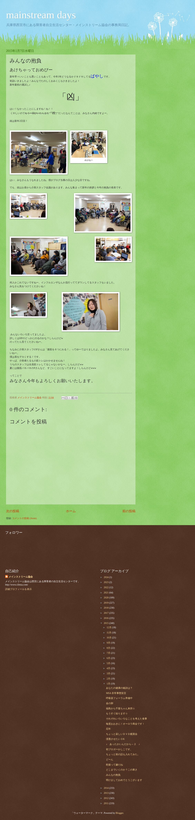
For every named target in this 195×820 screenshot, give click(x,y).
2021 (106, 592)
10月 (109, 637)
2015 (106, 623)
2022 (106, 587)
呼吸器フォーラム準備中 (119, 698)
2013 (106, 793)
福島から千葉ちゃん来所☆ (120, 708)
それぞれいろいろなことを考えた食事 (126, 718)
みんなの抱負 (113, 775)
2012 (106, 798)
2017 (106, 613)
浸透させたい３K (115, 739)
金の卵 (109, 703)
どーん (109, 759)
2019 (106, 603)
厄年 (108, 729)
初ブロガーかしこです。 (119, 749)
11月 (109, 632)
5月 (109, 663)
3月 (109, 673)
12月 (109, 627)
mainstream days (41, 15)
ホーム (71, 511)
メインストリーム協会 (21, 576)
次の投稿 (12, 511)
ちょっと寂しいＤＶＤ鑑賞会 (121, 734)
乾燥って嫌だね (114, 764)
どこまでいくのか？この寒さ (121, 769)
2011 (106, 803)
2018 (106, 608)
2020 (106, 597)
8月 (109, 648)
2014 (106, 788)
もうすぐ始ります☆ (117, 713)
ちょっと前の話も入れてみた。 (123, 754)
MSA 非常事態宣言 (116, 693)
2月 (109, 678)
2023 (106, 582)
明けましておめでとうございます (124, 780)
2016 (106, 618)
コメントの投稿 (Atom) (24, 518)
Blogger (119, 813)
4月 (109, 668)
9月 (109, 643)
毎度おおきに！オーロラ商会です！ (125, 724)
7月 (109, 653)
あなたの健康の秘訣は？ (119, 688)
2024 (106, 577)
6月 (109, 658)
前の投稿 (128, 511)
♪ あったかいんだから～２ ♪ (123, 744)
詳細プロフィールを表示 (18, 589)
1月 (109, 683)
